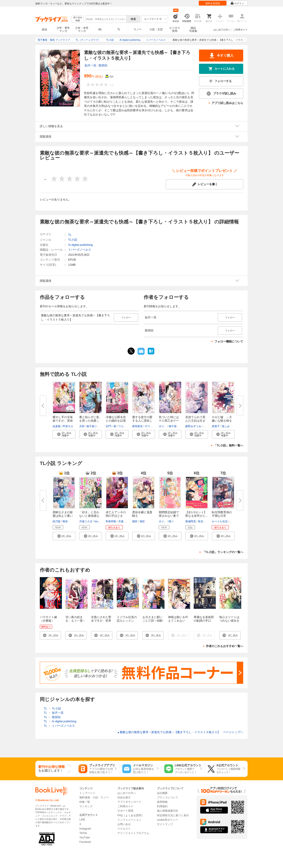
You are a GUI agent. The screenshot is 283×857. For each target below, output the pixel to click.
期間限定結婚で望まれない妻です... (169, 516)
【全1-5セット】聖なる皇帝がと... (196, 514)
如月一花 (90, 65)
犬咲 (81, 426)
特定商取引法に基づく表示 (173, 815)
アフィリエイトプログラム (133, 833)
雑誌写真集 (193, 29)
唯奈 (65, 521)
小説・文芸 (156, 29)
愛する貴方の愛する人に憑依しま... (142, 420)
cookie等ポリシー (167, 819)
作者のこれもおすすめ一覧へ (224, 646)
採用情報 (162, 801)
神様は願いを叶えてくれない (178, 618)
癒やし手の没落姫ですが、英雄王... (63, 420)
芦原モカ (68, 426)
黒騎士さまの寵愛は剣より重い (63, 514)
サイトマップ (165, 824)
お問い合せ (124, 824)
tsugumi (99, 521)
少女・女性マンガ (81, 29)
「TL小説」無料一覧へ (228, 445)
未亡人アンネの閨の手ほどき (116, 514)
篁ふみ (226, 426)
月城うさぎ (85, 521)
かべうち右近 (220, 521)
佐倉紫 (57, 426)
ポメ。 (163, 426)
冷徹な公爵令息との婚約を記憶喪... (116, 420)
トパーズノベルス (79, 249)
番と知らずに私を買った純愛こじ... (89, 420)
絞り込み (77, 19)
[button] (64, 434)
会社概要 (162, 793)
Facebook (85, 842)
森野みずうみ (193, 426)
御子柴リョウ (94, 426)
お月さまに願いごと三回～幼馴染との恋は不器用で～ (152, 622)
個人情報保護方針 (167, 810)
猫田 (135, 521)
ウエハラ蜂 (125, 426)
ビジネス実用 (174, 29)
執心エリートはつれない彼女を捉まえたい (229, 620)
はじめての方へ (222, 29)
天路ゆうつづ (126, 521)
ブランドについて (167, 797)
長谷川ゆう (204, 521)
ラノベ (138, 29)
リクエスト (124, 828)
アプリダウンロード (129, 801)
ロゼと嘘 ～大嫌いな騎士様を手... (222, 420)
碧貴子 (216, 426)
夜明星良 (137, 426)
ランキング (86, 806)
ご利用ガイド (240, 29)
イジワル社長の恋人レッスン (127, 618)
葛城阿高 (190, 521)
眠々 (171, 521)
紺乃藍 (57, 521)
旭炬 (142, 521)
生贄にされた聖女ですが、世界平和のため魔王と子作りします (101, 622)
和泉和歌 (111, 521)
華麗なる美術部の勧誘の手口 (204, 618)
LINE (82, 819)
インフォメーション (129, 819)
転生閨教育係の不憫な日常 (222, 514)
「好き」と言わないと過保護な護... (89, 516)
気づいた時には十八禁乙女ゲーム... (169, 420)
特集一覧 (84, 801)
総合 (44, 29)
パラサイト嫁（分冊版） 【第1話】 (48, 620)
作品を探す (124, 797)
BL (100, 29)
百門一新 (111, 426)
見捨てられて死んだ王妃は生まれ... (195, 420)
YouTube (84, 837)
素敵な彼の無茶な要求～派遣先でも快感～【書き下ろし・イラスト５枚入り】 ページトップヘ (180, 732)
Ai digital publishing (80, 244)
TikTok (83, 833)
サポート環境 (125, 810)
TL (118, 29)
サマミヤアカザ (154, 426)
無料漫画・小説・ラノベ (94, 797)
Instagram (85, 828)
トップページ (87, 793)
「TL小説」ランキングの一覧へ (222, 552)
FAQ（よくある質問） (130, 815)
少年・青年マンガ (63, 29)
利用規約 (162, 806)
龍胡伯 (103, 65)
